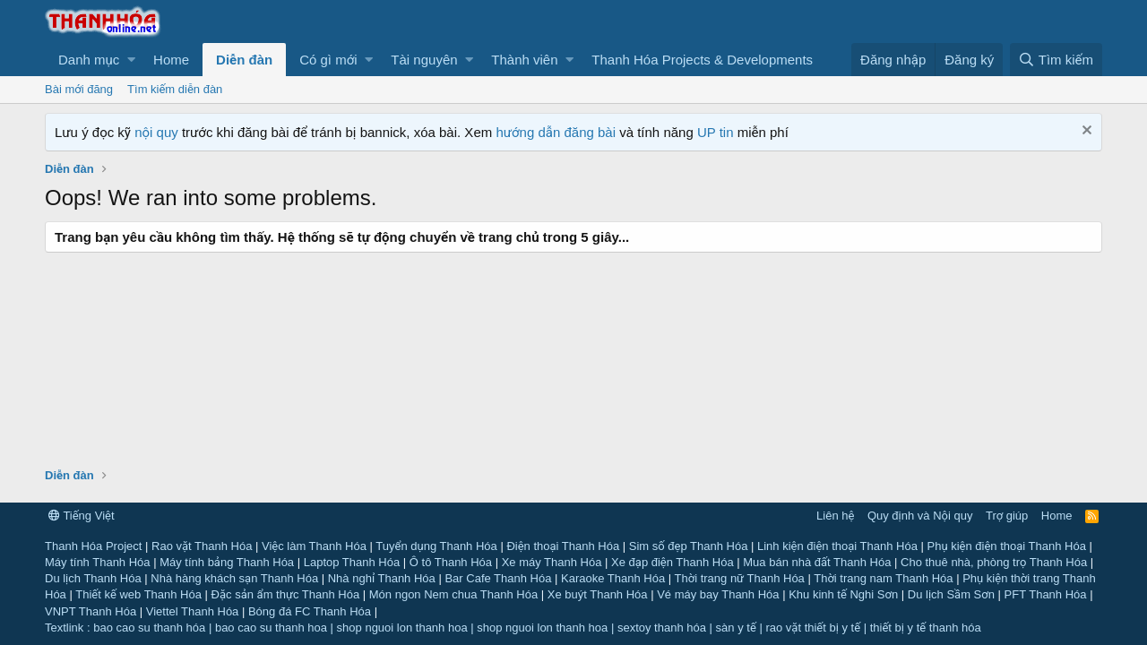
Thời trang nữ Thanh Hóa (740, 578)
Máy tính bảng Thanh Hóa (227, 562)
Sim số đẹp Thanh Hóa (688, 546)
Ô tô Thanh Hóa (451, 562)
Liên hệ (835, 515)
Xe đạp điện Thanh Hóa (672, 562)
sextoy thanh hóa (661, 627)
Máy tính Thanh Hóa (98, 562)
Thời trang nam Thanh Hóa (883, 578)
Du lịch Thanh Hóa (93, 578)
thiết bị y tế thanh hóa (925, 627)
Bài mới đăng (79, 89)
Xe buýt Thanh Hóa (598, 594)
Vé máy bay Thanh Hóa (718, 594)
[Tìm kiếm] (1056, 59)
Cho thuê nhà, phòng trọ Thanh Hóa (994, 562)
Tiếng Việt (81, 515)
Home (171, 59)
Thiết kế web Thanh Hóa (138, 594)
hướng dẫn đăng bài (556, 132)
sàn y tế (736, 627)
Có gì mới (328, 59)
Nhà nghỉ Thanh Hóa (382, 578)
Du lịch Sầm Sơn (951, 594)
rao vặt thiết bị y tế (812, 627)
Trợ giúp (1007, 515)
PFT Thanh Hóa (1046, 594)
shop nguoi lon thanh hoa (402, 627)
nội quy (156, 132)
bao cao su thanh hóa (149, 627)
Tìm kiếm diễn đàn (174, 89)
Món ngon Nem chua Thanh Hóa (453, 594)
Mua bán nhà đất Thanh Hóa (817, 562)
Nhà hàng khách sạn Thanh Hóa (234, 578)
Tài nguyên (424, 59)
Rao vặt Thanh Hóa (201, 546)
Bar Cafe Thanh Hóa (497, 578)
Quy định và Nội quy (920, 515)
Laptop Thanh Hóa (352, 562)
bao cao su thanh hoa (271, 627)
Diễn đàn (244, 59)
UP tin (717, 132)
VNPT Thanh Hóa (90, 611)
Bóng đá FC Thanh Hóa (309, 611)
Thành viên (524, 59)
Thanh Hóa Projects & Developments (702, 59)
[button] (92, 59)
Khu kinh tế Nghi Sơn (843, 594)
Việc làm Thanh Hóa (314, 546)
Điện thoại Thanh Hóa (562, 546)
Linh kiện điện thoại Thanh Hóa (837, 546)
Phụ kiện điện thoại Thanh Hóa (1006, 546)
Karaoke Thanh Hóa (613, 578)
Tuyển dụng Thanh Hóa (435, 546)
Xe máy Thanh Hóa (552, 562)
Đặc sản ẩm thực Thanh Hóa (285, 594)
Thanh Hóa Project (93, 546)
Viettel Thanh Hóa (192, 611)
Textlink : (68, 627)
